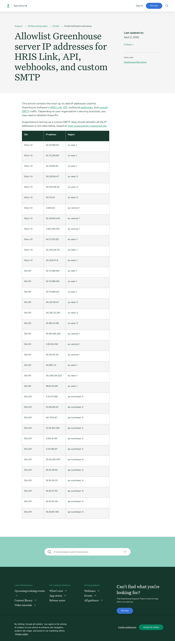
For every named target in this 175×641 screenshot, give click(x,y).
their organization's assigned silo (87, 125)
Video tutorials (23, 605)
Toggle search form (167, 5)
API (65, 107)
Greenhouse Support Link (8, 6)
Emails (56, 26)
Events (88, 595)
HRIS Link (56, 107)
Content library (24, 600)
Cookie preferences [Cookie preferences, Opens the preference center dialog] (127, 627)
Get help (154, 5)
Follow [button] (127, 44)
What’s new (56, 591)
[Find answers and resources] (87, 551)
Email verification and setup (78, 26)
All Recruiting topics (38, 26)
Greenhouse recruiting (135, 62)
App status (56, 595)
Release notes (57, 600)
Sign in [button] (139, 5)
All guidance (91, 600)
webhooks (87, 107)
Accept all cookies (151, 627)
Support (19, 26)
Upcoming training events (30, 591)
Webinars (90, 591)
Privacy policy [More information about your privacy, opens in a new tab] (21, 634)
